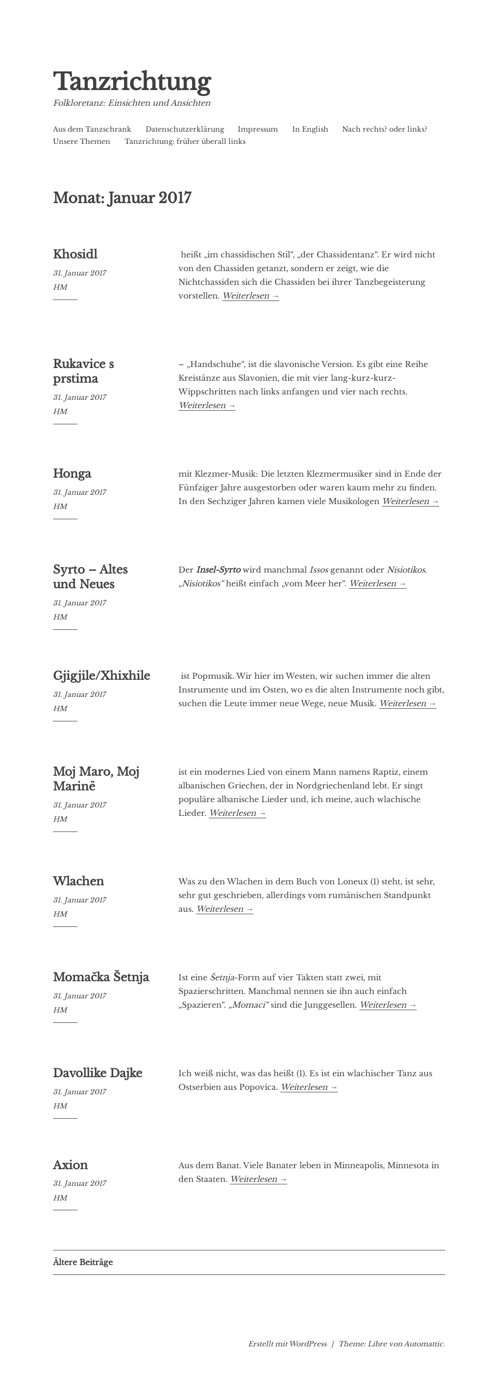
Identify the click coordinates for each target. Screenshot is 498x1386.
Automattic (423, 1344)
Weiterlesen (250, 295)
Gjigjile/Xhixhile (101, 676)
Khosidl (75, 254)
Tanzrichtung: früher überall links (185, 141)
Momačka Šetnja (101, 977)
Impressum (258, 129)
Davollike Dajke (97, 1073)
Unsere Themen (81, 141)
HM (60, 287)
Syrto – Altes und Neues (90, 577)
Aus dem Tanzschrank (92, 129)
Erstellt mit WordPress (287, 1344)
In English (310, 129)
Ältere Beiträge (83, 1262)
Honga (72, 474)
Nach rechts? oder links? (384, 129)
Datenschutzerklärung (185, 129)
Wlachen (78, 881)
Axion (70, 1165)
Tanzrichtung (131, 82)
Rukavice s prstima (83, 371)
